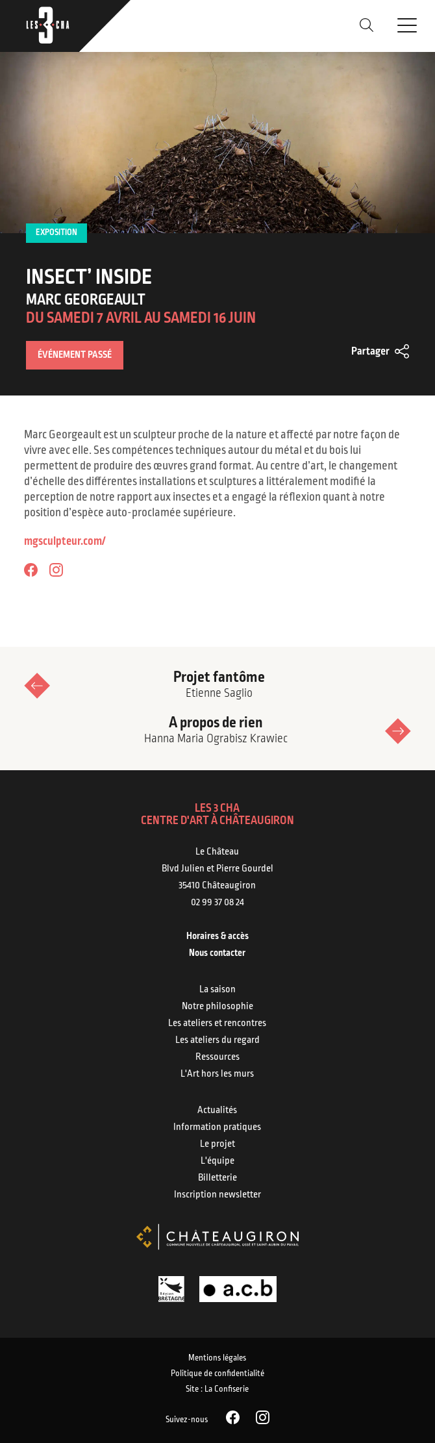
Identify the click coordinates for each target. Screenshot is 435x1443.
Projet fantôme (219, 686)
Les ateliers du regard (217, 1040)
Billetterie (217, 1178)
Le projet (217, 1144)
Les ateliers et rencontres (217, 1023)
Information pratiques (217, 1127)
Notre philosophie (217, 1006)
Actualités (217, 1110)
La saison (217, 990)
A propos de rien (216, 731)
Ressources (217, 1057)
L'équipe (217, 1161)
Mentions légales (217, 1358)
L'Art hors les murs (217, 1074)
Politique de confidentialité (217, 1374)
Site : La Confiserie (217, 1389)
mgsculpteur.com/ (65, 542)
